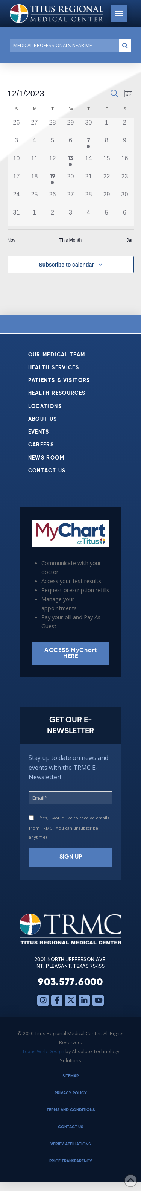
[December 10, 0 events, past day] (17, 163)
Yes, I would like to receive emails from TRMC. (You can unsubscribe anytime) (69, 827)
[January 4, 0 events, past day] (88, 217)
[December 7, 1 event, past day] (88, 145)
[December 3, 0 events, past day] (17, 145)
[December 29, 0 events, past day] (106, 199)
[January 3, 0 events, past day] (70, 217)
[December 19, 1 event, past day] (52, 181)
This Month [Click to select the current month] (70, 240)
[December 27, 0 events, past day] (70, 199)
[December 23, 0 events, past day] (124, 181)
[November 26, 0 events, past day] (17, 127)
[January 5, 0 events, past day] (106, 217)
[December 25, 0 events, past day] (34, 199)
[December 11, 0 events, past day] (34, 163)
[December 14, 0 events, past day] (88, 163)
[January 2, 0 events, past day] (52, 217)
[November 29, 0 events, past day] (70, 127)
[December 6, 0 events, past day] (70, 145)
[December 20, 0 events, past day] (70, 181)
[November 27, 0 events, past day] (34, 127)
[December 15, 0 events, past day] (106, 163)
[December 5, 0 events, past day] (52, 145)
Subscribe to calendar (66, 265)
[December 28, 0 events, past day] (88, 199)
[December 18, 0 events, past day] (34, 181)
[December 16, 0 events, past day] (124, 163)
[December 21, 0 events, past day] (88, 181)
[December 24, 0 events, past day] (17, 199)
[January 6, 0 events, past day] (124, 217)
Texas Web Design (43, 1051)
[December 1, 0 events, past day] (106, 127)
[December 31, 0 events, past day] (17, 217)
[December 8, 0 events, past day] (106, 145)
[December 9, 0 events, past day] (124, 145)
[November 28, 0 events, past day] (52, 127)
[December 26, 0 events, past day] (52, 199)
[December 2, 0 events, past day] (124, 127)
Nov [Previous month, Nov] (11, 240)
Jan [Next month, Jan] (129, 240)
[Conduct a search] (63, 45)
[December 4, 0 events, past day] (34, 145)
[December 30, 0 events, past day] (124, 199)
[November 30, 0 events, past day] (88, 127)
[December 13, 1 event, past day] (70, 163)
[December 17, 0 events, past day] (17, 181)
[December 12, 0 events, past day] (52, 163)
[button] (119, 13)
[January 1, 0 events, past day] (34, 217)
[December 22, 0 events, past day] (106, 181)
